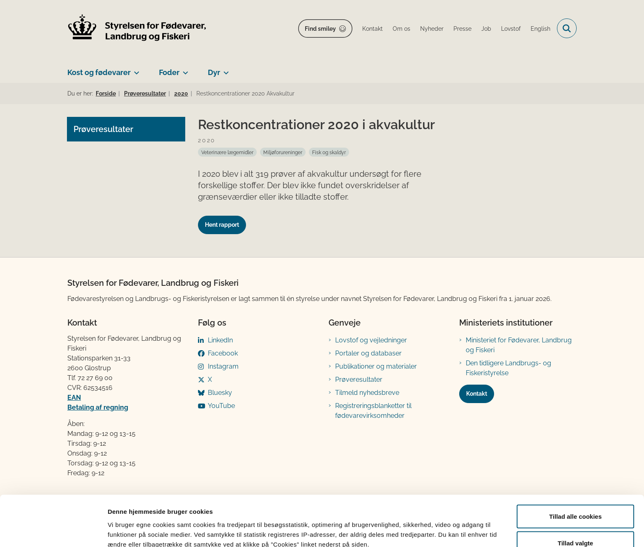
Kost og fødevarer (99, 72)
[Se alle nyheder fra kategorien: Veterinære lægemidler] (227, 152)
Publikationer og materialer (376, 366)
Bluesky (220, 393)
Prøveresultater (358, 379)
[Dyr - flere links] (224, 69)
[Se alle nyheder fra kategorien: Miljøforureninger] (283, 152)
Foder (169, 72)
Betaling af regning (97, 407)
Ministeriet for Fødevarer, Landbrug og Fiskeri (519, 345)
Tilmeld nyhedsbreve (367, 393)
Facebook (223, 353)
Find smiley (320, 28)
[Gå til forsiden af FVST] (137, 28)
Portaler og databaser (368, 353)
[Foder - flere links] (183, 69)
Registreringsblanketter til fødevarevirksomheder (373, 410)
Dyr (214, 72)
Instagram (223, 366)
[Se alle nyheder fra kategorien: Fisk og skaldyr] (329, 152)
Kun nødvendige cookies (575, 525)
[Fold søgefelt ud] (567, 28)
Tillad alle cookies (575, 471)
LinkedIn (220, 340)
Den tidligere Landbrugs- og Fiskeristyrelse (508, 368)
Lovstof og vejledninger (371, 340)
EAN (74, 397)
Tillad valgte (575, 498)
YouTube (221, 406)
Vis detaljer (427, 525)
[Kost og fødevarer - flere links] (135, 69)
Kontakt (476, 393)
